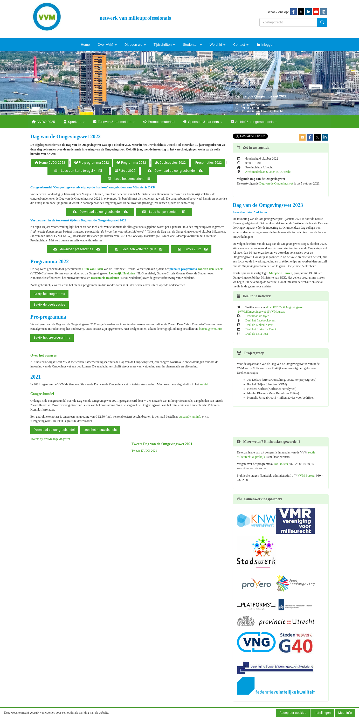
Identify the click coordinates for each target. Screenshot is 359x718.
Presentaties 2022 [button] (208, 162)
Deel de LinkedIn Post (259, 325)
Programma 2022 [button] (131, 162)
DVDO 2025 (43, 122)
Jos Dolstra (281, 464)
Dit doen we (135, 45)
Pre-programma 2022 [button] (91, 162)
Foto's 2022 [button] (124, 171)
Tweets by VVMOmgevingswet (50, 439)
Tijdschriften (164, 45)
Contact (240, 45)
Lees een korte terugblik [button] (78, 171)
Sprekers (74, 122)
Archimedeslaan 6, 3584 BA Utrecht (268, 172)
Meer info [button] (345, 713)
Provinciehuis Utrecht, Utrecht (262, 111)
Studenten (192, 45)
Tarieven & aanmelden (114, 122)
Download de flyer (257, 316)
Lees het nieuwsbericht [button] (100, 430)
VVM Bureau (306, 475)
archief (204, 384)
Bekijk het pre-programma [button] (52, 337)
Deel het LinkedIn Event (260, 329)
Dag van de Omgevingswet (276, 183)
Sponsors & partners (202, 122)
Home (85, 45)
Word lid (217, 45)
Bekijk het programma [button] (49, 294)
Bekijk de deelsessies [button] (49, 304)
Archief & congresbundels (253, 122)
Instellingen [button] (322, 713)
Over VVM (107, 45)
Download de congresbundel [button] (175, 171)
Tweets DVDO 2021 (144, 450)
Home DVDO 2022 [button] (49, 162)
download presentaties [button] (76, 249)
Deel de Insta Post (256, 333)
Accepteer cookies (292, 713)
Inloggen (265, 45)
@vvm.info (210, 329)
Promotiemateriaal (159, 122)
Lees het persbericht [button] (129, 179)
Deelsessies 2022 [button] (170, 162)
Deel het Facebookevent (260, 320)
